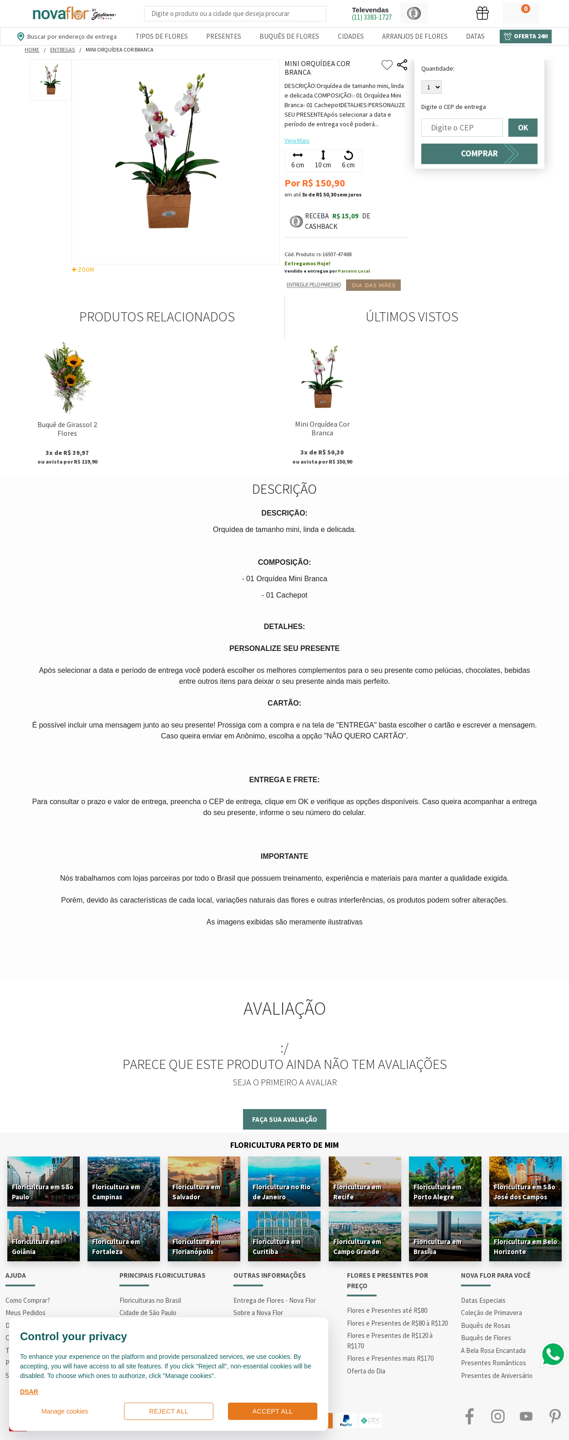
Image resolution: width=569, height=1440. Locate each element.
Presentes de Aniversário (497, 1375)
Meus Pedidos (25, 1312)
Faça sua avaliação (284, 1119)
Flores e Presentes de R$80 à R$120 (397, 1323)
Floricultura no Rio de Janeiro (281, 1191)
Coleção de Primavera (491, 1312)
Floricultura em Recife (357, 1191)
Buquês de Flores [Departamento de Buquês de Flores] (289, 36)
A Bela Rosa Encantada (493, 1350)
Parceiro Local (354, 271)
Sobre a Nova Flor (258, 1312)
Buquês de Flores (486, 1337)
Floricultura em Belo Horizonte (525, 1246)
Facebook (469, 1416)
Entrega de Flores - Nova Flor (274, 1300)
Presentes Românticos (493, 1362)
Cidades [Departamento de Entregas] (351, 36)
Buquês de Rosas (486, 1325)
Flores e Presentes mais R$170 (390, 1358)
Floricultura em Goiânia (36, 1246)
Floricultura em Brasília (437, 1246)
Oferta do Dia (366, 1371)
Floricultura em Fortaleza (116, 1246)
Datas (475, 36)
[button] (414, 13)
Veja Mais (297, 140)
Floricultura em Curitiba (276, 1246)
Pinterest (555, 1416)
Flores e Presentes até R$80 (387, 1310)
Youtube (526, 1416)
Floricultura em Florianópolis (196, 1246)
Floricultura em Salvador (196, 1191)
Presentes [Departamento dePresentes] (223, 36)
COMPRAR (479, 153)
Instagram (498, 1416)
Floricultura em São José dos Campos (524, 1191)
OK (523, 128)
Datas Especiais (483, 1300)
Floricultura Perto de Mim (284, 1145)
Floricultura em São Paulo (42, 1191)
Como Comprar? (27, 1300)
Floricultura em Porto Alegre (437, 1191)
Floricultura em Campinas (116, 1191)
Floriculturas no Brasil (150, 1300)
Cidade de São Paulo (147, 1312)
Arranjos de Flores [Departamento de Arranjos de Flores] (415, 36)
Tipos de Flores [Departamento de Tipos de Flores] (161, 36)
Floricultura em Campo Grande (357, 1246)
